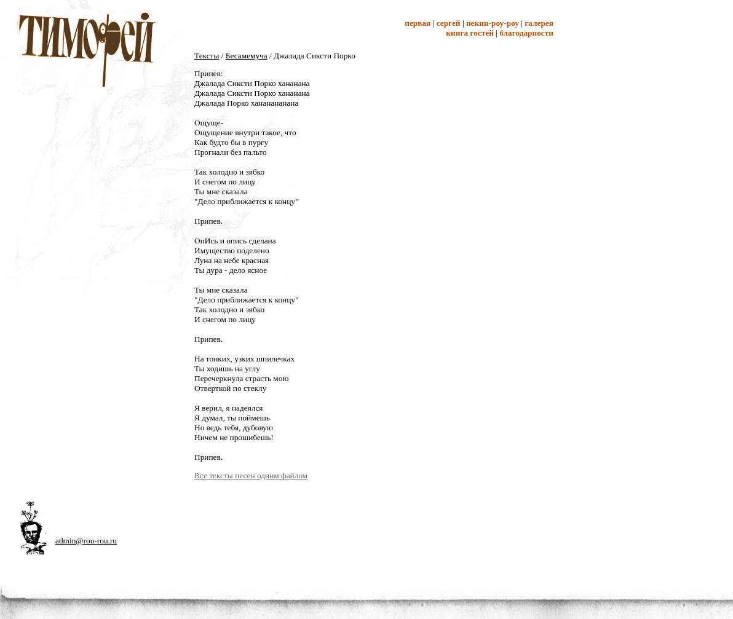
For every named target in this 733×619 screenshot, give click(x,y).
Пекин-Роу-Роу (492, 23)
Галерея (539, 23)
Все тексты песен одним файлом (250, 475)
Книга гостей (470, 32)
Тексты (206, 55)
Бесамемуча (246, 55)
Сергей (449, 23)
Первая (417, 23)
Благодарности (526, 32)
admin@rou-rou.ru (86, 540)
